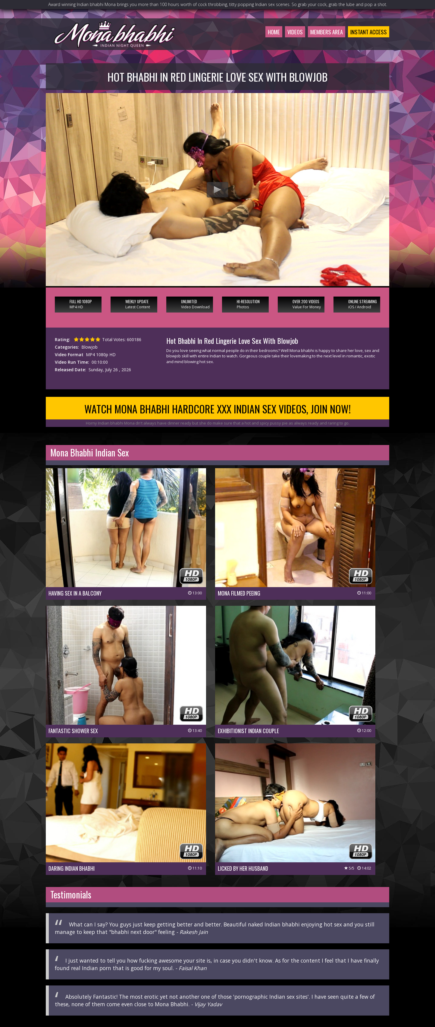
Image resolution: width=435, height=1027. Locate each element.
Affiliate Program (285, 982)
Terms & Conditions (233, 991)
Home (267, 37)
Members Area (323, 37)
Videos (290, 37)
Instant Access (368, 37)
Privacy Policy (195, 991)
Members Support (246, 982)
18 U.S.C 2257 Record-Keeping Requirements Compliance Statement (217, 999)
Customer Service (206, 982)
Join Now (176, 982)
